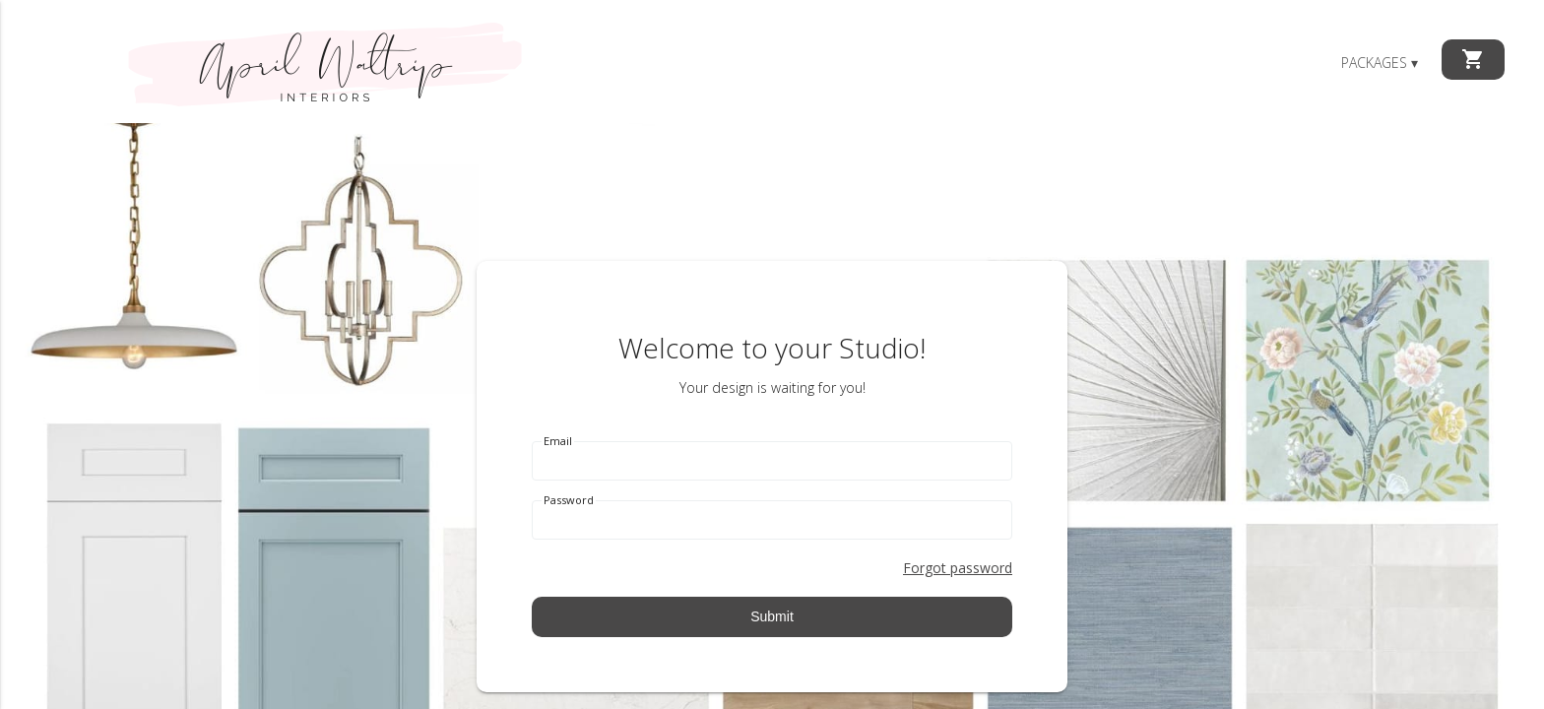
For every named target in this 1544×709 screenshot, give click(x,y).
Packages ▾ (1379, 62)
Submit (772, 616)
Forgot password (957, 567)
